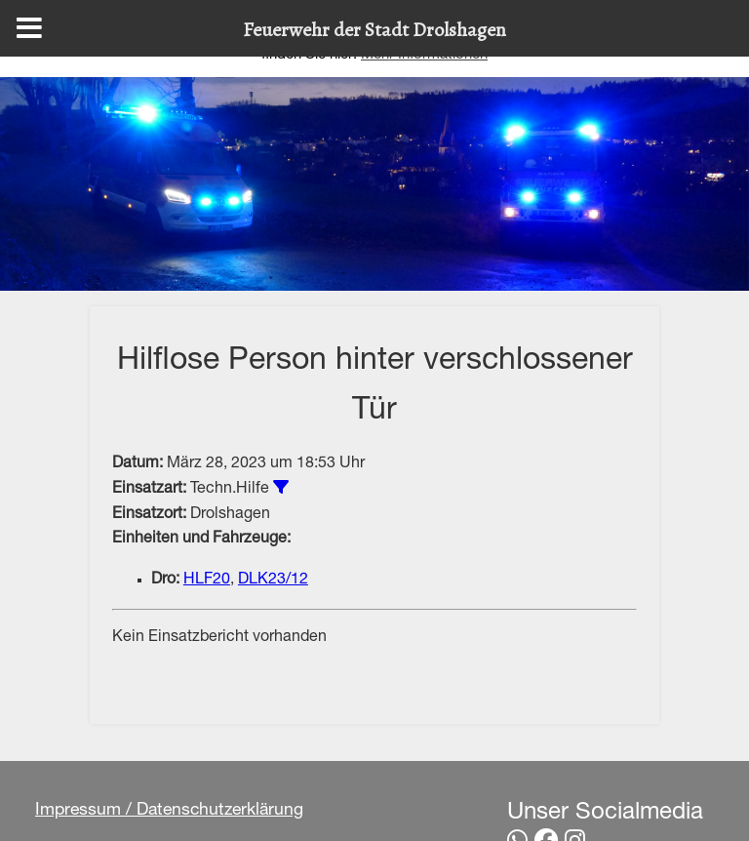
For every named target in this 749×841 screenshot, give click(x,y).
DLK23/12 (273, 580)
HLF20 (206, 580)
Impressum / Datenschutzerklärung (169, 811)
